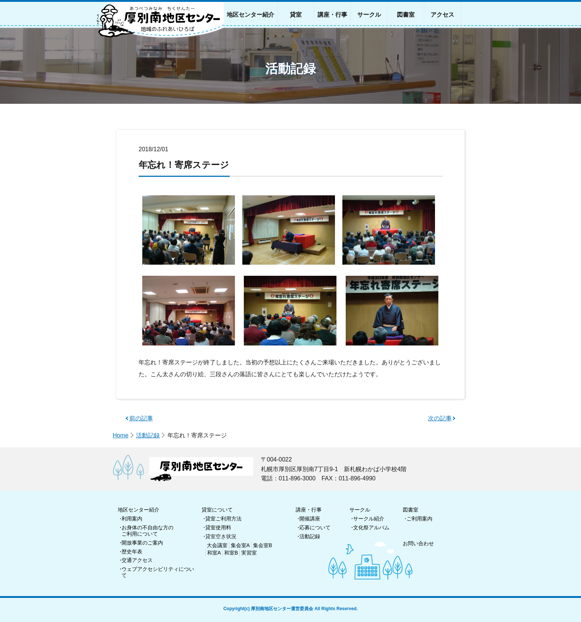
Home (121, 435)
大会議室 (217, 545)
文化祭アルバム (371, 527)
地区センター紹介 (138, 510)
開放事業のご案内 (142, 543)
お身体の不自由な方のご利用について (147, 531)
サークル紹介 (368, 519)
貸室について (217, 510)
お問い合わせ (418, 543)
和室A (214, 553)
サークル (359, 510)
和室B (231, 553)
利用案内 (132, 519)
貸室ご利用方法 (223, 519)
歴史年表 (132, 552)
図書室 (410, 510)
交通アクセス (137, 560)
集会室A (240, 545)
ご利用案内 (419, 519)
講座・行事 (309, 510)
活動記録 (148, 435)
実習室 (249, 553)
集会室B (262, 545)
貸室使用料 (218, 527)
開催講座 (309, 519)
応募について (315, 527)
